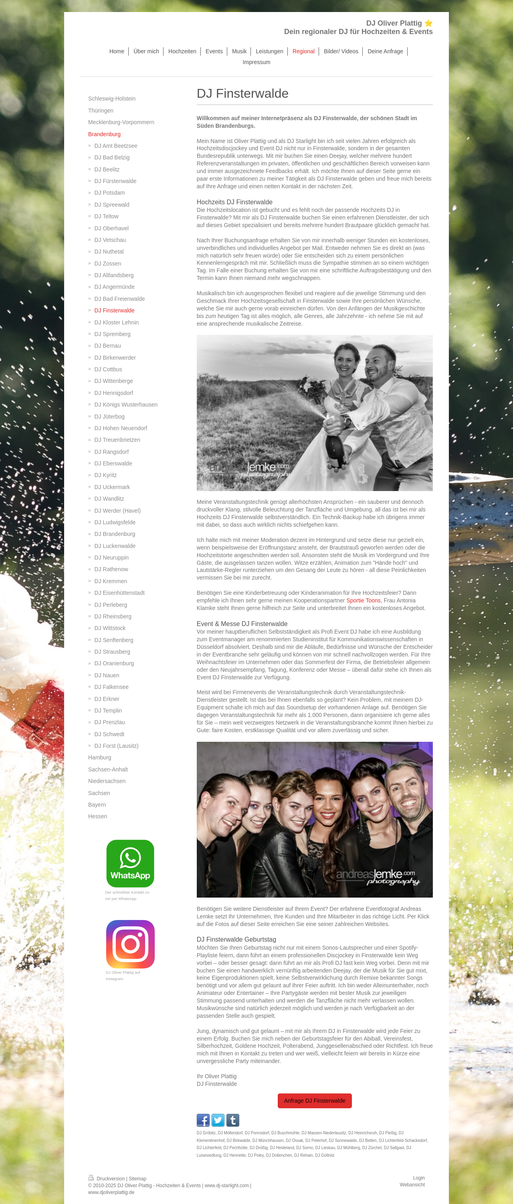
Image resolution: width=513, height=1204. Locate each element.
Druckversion (107, 1179)
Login (419, 1178)
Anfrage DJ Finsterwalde (314, 1100)
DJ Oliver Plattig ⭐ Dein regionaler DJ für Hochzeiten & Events (358, 27)
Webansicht (412, 1185)
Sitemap (137, 1179)
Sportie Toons (363, 600)
